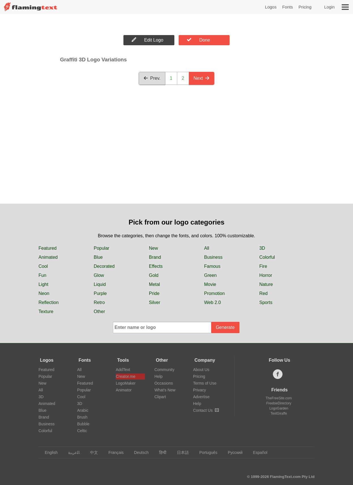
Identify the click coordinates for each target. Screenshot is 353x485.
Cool (43, 266)
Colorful (267, 257)
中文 (91, 452)
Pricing (304, 7)
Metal (154, 284)
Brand (155, 257)
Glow (99, 275)
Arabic (82, 410)
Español (258, 452)
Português (205, 452)
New (153, 248)
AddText (123, 369)
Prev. (152, 78)
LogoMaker (126, 383)
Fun (42, 275)
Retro (99, 302)
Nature (266, 284)
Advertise (201, 397)
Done (198, 39)
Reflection (48, 302)
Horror (265, 275)
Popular (101, 248)
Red (263, 293)
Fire (263, 266)
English (48, 452)
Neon (43, 293)
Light (43, 284)
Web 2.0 (212, 302)
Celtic (82, 430)
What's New (164, 390)
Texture (45, 311)
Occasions (163, 383)
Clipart (160, 397)
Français (113, 452)
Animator (124, 390)
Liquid (100, 284)
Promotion (214, 293)
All (206, 248)
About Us (201, 369)
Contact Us (206, 410)
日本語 (180, 452)
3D (262, 248)
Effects (156, 266)
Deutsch (139, 452)
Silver (154, 302)
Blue (98, 257)
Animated (48, 257)
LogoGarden (278, 408)
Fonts (287, 7)
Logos (271, 7)
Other (99, 311)
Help (158, 376)
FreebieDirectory (278, 403)
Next (202, 78)
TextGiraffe (279, 413)
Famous (212, 266)
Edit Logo (147, 39)
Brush (82, 417)
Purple (100, 293)
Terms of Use (204, 383)
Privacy (199, 390)
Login (329, 7)
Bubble (83, 424)
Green (210, 275)
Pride (154, 293)
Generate (225, 327)
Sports (265, 302)
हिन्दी (160, 452)
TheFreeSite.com (279, 398)
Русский (233, 452)
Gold (154, 275)
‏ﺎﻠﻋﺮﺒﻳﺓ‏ (71, 452)
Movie (210, 284)
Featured (47, 248)
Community (164, 369)
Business (213, 257)
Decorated (104, 266)
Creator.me (125, 376)
